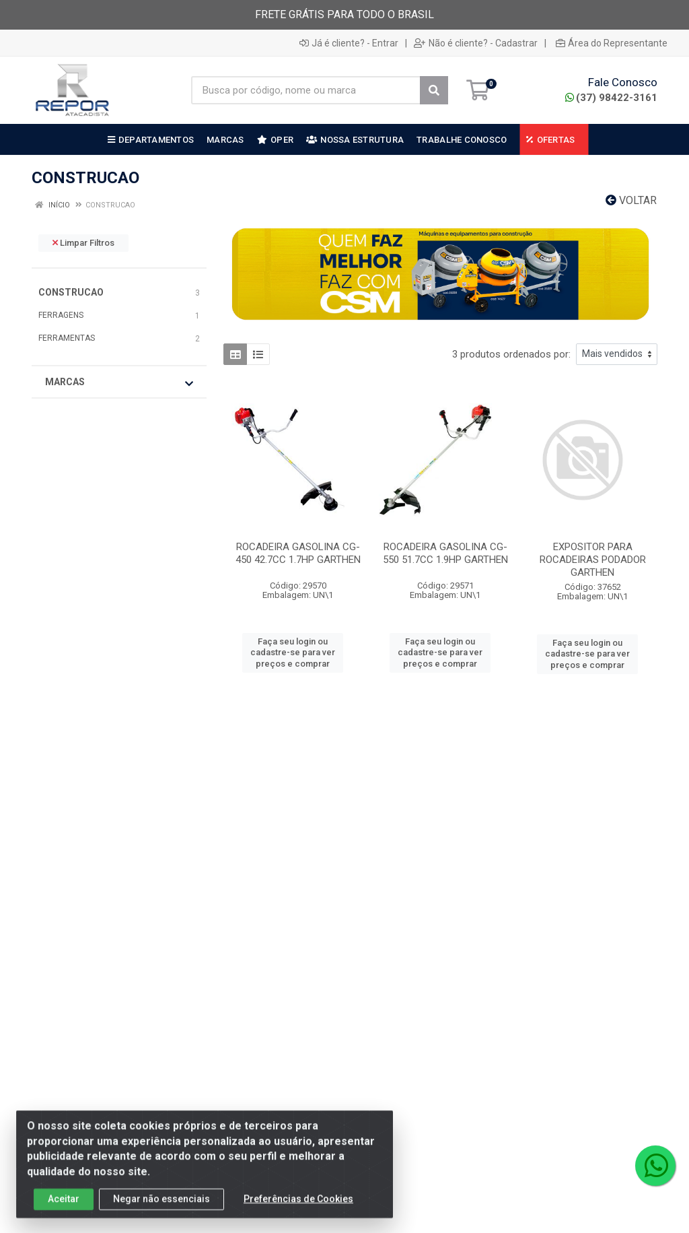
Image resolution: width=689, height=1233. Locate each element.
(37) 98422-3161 (611, 98)
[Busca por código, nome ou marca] (306, 90)
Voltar (631, 200)
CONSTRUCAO (71, 292)
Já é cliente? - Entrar (348, 43)
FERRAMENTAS (66, 338)
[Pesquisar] (434, 90)
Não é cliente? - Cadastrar (476, 43)
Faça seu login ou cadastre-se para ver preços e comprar (292, 652)
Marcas (119, 382)
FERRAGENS (60, 315)
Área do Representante (611, 43)
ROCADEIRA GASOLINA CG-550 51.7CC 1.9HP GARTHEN (445, 553)
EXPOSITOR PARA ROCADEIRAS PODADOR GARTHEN (593, 559)
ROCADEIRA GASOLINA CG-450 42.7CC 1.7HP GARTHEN (298, 553)
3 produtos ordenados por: (511, 354)
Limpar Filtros (83, 243)
